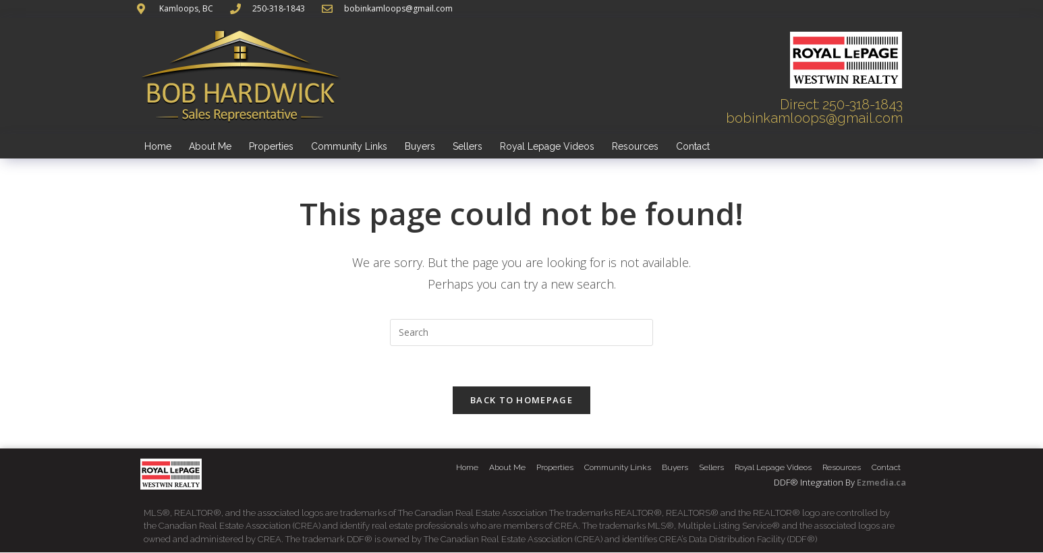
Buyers (420, 146)
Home (157, 146)
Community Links (349, 146)
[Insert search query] (521, 332)
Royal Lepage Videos (547, 146)
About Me (210, 146)
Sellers (467, 146)
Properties (271, 146)
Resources (635, 146)
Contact (693, 146)
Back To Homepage (521, 401)
